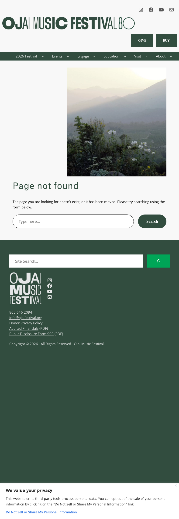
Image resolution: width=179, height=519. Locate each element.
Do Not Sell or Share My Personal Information (41, 512)
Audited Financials (23, 328)
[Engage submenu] (94, 56)
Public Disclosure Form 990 (31, 333)
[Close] (176, 485)
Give (142, 40)
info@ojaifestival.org (25, 317)
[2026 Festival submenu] (43, 56)
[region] (89, 501)
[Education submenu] (125, 56)
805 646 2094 (20, 312)
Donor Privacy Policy (26, 323)
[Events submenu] (68, 56)
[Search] (158, 261)
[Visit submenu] (146, 56)
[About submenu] (171, 56)
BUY (166, 40)
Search (152, 221)
